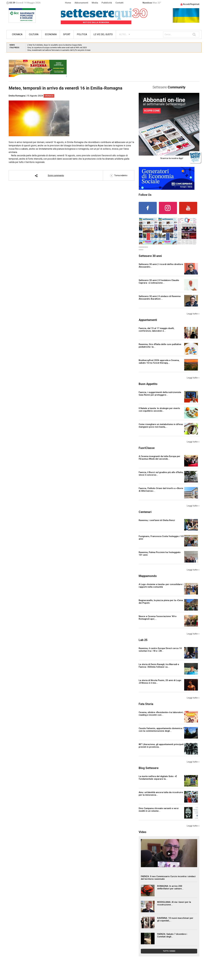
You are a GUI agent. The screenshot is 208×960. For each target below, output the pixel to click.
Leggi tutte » (193, 313)
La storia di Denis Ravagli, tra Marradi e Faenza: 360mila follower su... (159, 665)
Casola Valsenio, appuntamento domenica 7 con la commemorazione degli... (161, 729)
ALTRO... (123, 34)
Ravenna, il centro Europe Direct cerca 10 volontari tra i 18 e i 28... (160, 649)
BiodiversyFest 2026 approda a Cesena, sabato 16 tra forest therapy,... (159, 361)
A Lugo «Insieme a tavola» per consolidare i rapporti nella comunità (161, 585)
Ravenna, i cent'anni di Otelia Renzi (157, 520)
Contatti (119, 2)
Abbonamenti (81, 2)
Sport (66, 34)
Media (95, 2)
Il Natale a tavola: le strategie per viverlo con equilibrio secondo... (159, 409)
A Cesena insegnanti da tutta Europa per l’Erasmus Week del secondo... (159, 457)
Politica (82, 34)
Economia (51, 34)
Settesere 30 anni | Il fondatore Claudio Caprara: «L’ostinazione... (159, 281)
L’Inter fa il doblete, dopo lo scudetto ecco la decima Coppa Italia (54, 45)
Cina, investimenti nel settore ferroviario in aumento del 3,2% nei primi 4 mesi (58, 50)
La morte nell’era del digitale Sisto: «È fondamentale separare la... (158, 777)
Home (68, 2)
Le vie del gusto (103, 34)
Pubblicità (107, 2)
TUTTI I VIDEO (169, 951)
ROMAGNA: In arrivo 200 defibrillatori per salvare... (170, 887)
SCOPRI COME (152, 110)
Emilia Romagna (17, 95)
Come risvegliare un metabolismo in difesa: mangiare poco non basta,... (161, 425)
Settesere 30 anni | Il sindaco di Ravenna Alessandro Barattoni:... (160, 297)
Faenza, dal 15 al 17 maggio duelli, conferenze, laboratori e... (156, 329)
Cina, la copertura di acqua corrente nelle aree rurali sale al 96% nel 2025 (57, 47)
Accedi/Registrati (190, 4)
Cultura (33, 34)
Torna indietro (118, 175)
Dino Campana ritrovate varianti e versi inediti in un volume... (159, 809)
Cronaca (17, 34)
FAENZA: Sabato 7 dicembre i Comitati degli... (172, 935)
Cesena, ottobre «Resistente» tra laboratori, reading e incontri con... (161, 713)
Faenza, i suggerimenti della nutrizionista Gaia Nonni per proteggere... (160, 393)
